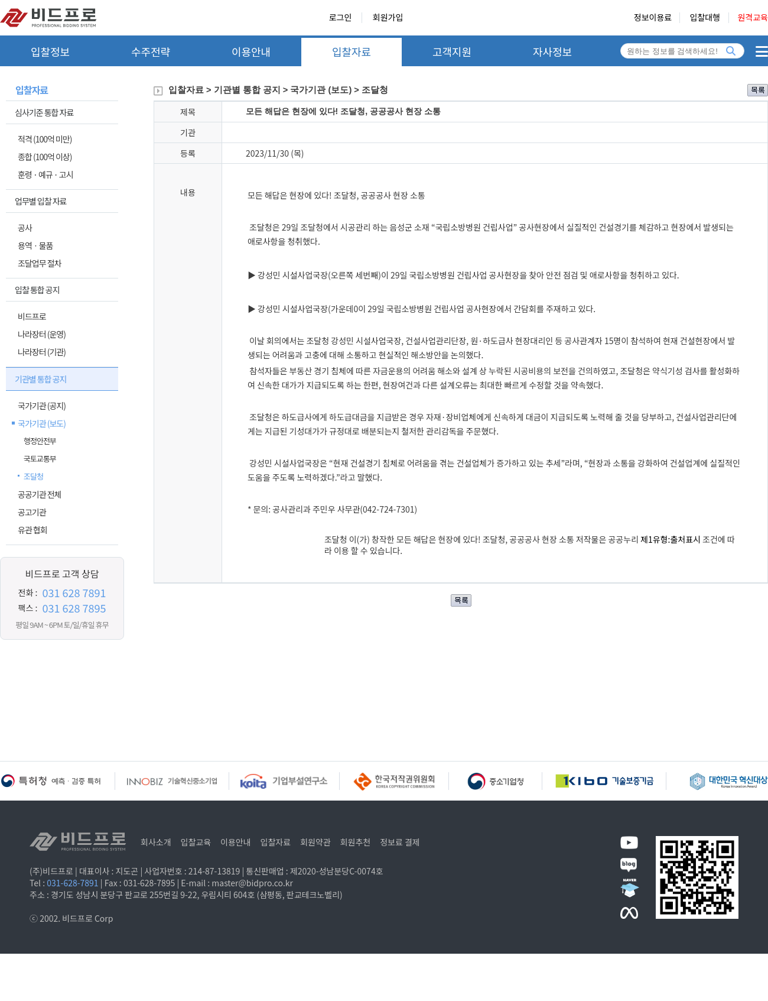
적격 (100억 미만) (44, 139)
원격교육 (752, 17)
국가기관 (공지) (42, 406)
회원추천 (355, 842)
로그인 (340, 17)
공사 (25, 228)
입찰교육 (196, 842)
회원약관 (315, 842)
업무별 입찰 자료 (40, 201)
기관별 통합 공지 (40, 379)
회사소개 (156, 842)
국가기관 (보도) (42, 423)
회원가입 (388, 17)
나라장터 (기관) (42, 352)
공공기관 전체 (39, 494)
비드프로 (32, 316)
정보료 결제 (400, 842)
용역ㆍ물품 (35, 245)
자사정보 (552, 51)
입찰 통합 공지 (37, 290)
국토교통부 (40, 458)
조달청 (33, 476)
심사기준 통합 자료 (44, 112)
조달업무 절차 (39, 263)
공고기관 (32, 512)
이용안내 (251, 51)
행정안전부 (40, 440)
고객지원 (451, 51)
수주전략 (150, 51)
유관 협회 (32, 530)
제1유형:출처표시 (671, 539)
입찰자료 (351, 51)
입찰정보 (50, 51)
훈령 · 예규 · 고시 (45, 174)
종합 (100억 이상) (44, 157)
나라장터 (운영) (42, 334)
